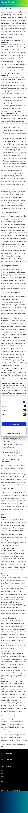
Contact (2, 783)
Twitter (2, 776)
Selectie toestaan (14, 428)
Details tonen (20, 420)
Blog (2, 781)
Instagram (3, 774)
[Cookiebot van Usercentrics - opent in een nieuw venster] (20, 379)
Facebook (3, 773)
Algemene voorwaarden (6, 766)
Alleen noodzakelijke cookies (14, 433)
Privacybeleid (4, 768)
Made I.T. (10, 790)
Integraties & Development (7, 759)
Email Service (8, 2)
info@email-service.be (6, 742)
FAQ (2, 758)
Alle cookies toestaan (14, 424)
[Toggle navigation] (25, 2)
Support (2, 761)
